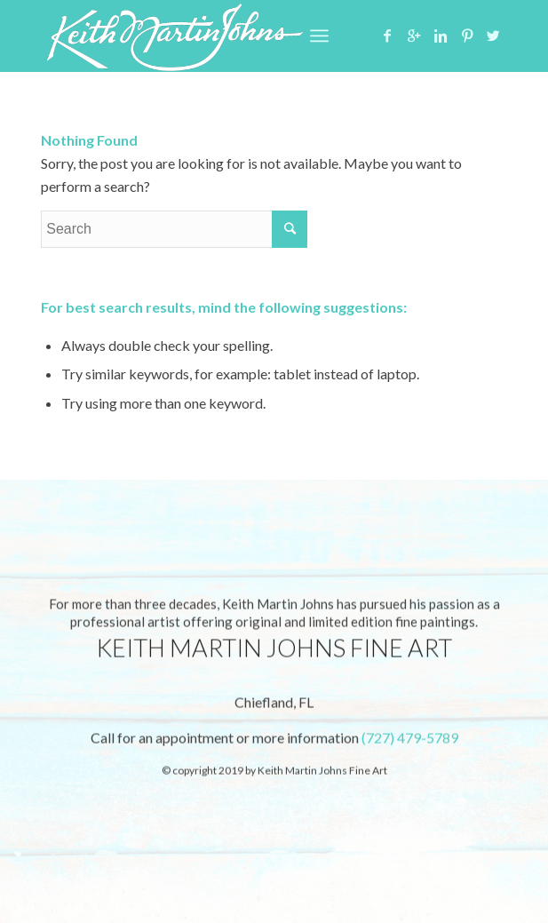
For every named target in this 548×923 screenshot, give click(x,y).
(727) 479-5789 (409, 739)
